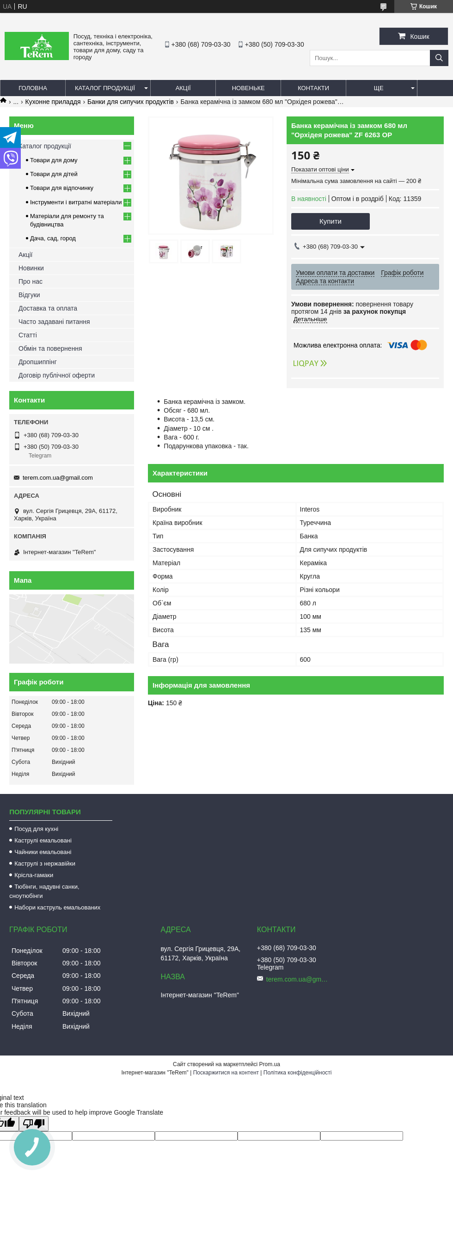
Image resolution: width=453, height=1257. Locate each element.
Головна (32, 88)
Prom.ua (269, 1064)
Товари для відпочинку (61, 187)
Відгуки (29, 295)
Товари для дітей (54, 174)
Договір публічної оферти (56, 375)
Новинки (31, 268)
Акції (183, 88)
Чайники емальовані (42, 851)
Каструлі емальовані (43, 840)
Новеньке (248, 88)
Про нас (30, 281)
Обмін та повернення (50, 348)
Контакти (313, 88)
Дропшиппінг (37, 362)
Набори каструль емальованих (57, 907)
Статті (27, 335)
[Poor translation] (34, 1123)
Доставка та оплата (47, 308)
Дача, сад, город (53, 238)
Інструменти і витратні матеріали (76, 202)
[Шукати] (439, 58)
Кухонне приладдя (53, 101)
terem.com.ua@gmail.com (58, 477)
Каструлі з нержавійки (44, 863)
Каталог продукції (105, 88)
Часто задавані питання (54, 321)
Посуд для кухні (36, 828)
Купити (330, 221)
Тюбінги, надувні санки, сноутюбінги (44, 891)
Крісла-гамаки (33, 875)
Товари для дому (53, 160)
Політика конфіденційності (297, 1072)
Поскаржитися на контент (226, 1072)
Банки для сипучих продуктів (130, 101)
